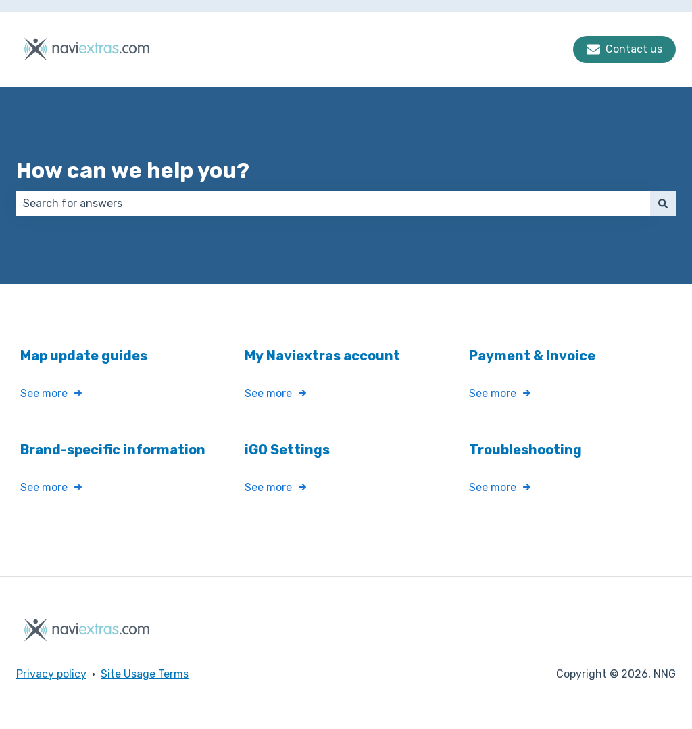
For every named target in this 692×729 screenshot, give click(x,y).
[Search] (663, 203)
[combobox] (333, 203)
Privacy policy (51, 673)
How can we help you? (132, 170)
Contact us (624, 49)
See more (44, 393)
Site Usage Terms (145, 673)
